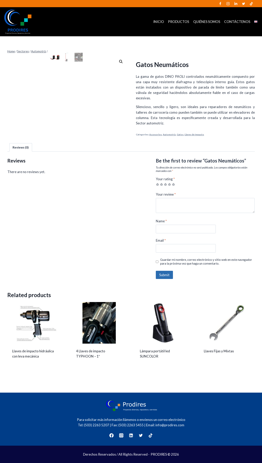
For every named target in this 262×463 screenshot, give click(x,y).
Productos (178, 22)
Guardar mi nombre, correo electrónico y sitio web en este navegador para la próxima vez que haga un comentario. (206, 269)
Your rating (165, 187)
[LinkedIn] (235, 3)
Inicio (158, 22)
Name (161, 229)
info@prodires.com (169, 425)
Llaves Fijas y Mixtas (219, 359)
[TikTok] (251, 3)
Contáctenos (237, 22)
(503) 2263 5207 (96, 425)
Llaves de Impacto (194, 134)
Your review (166, 202)
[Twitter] (243, 3)
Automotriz (169, 134)
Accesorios (155, 134)
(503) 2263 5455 (131, 425)
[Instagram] (228, 3)
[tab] (20, 155)
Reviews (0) (21, 155)
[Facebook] (220, 3)
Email (161, 248)
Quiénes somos (206, 22)
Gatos (180, 134)
